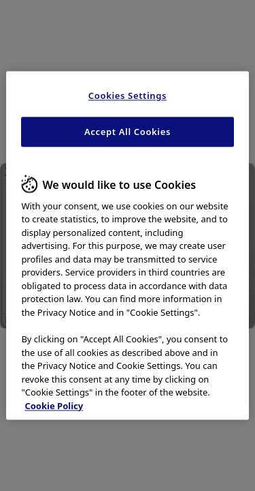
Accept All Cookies (127, 132)
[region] (127, 245)
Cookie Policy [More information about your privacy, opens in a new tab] (53, 406)
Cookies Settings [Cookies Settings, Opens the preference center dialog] (127, 95)
